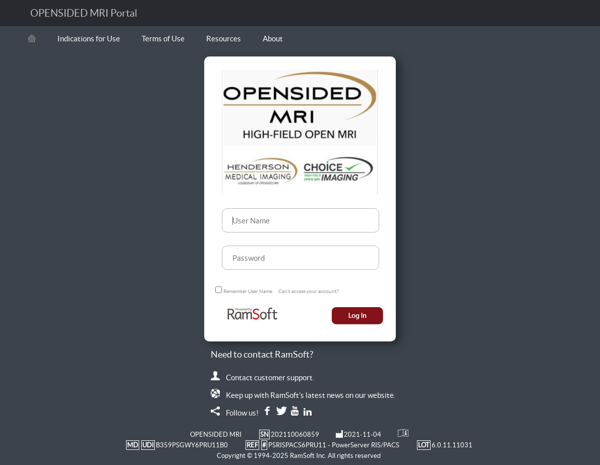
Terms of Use (163, 38)
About (273, 38)
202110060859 (295, 434)
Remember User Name (247, 291)
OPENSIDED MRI (216, 434)
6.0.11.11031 (452, 445)
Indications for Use (88, 38)
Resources (223, 38)
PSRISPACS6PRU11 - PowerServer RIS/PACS (333, 445)
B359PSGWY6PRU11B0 (192, 445)
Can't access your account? (308, 291)
